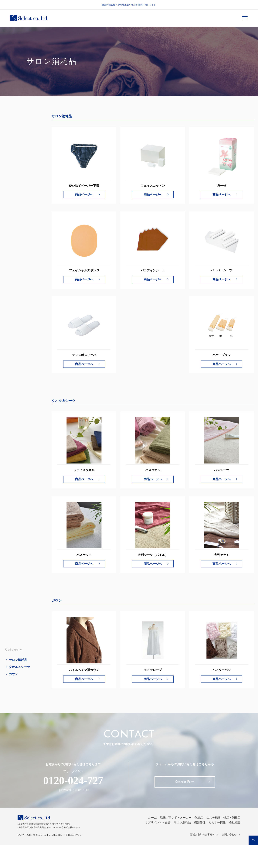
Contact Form (184, 781)
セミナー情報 (217, 822)
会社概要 (234, 822)
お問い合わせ (229, 834)
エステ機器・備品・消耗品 (223, 817)
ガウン (13, 629)
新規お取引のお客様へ (202, 834)
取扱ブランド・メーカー (175, 817)
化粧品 (199, 817)
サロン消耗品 (18, 614)
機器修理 (199, 822)
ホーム (152, 817)
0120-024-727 (73, 780)
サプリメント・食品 (157, 822)
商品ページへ (84, 194)
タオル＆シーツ (19, 621)
